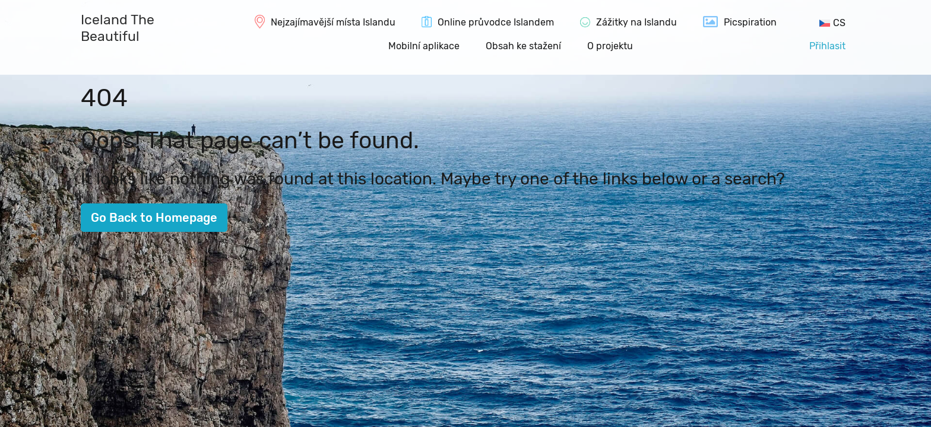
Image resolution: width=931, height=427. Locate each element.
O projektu (610, 46)
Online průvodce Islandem (496, 22)
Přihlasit (827, 46)
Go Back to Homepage (154, 218)
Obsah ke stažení (523, 46)
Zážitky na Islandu (636, 22)
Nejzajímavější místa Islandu (333, 22)
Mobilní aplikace (424, 46)
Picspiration (750, 22)
